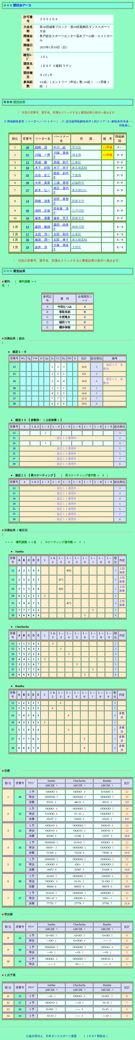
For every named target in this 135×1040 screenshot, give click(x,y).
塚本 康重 (42, 218)
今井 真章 (42, 182)
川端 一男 (42, 155)
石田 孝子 (61, 239)
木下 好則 (42, 167)
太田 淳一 (42, 234)
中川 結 (59, 147)
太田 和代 (61, 234)
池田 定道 (42, 210)
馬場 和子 (61, 162)
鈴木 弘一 (42, 190)
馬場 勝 (40, 162)
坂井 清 (40, 247)
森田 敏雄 (42, 227)
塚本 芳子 (61, 218)
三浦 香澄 (61, 182)
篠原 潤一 (42, 239)
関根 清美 (42, 201)
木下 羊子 (61, 167)
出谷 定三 (42, 175)
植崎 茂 (40, 147)
